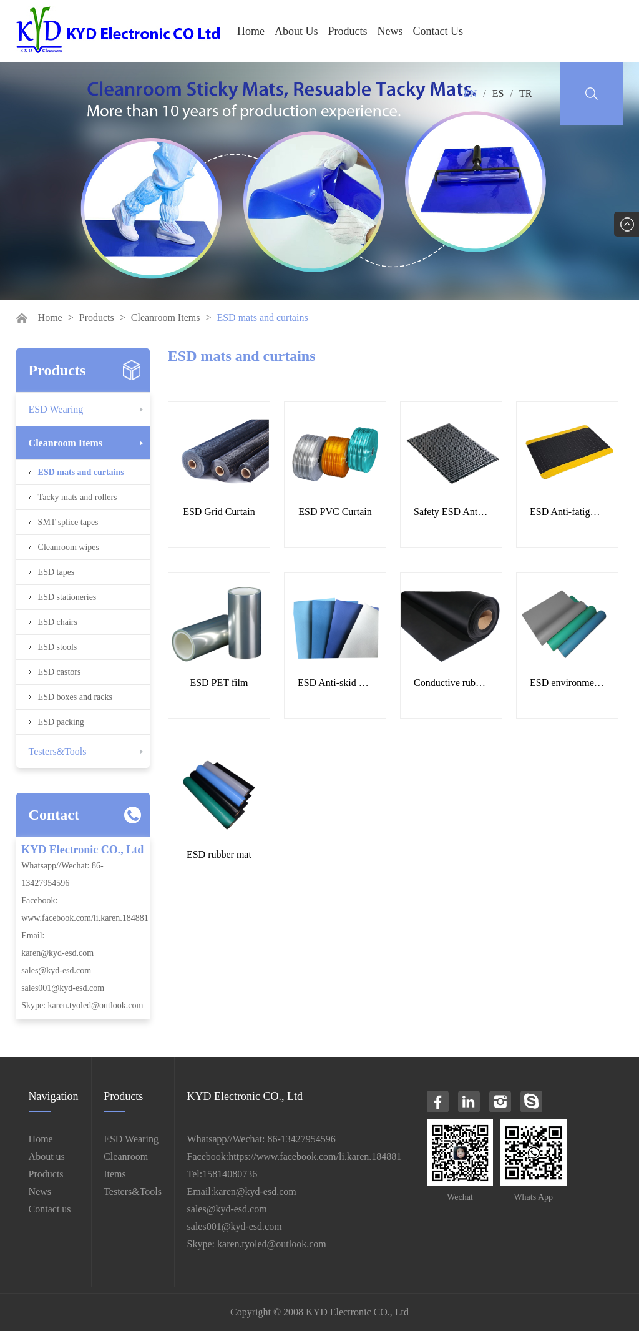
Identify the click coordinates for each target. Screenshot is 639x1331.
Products (348, 31)
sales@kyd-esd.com (56, 970)
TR (525, 93)
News (390, 31)
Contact (54, 815)
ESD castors (59, 672)
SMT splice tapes (68, 522)
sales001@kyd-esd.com (62, 988)
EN (470, 93)
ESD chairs (57, 622)
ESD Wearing (56, 409)
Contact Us (438, 31)
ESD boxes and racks (75, 697)
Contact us (50, 1209)
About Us (296, 31)
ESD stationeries (67, 597)
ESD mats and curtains (81, 472)
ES (498, 93)
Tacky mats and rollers (77, 497)
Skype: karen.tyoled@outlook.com (82, 1005)
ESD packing (61, 722)
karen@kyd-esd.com (57, 953)
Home (251, 31)
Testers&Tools (58, 751)
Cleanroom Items (165, 317)
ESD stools (57, 647)
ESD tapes (56, 572)
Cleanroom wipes (68, 547)
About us (47, 1156)
